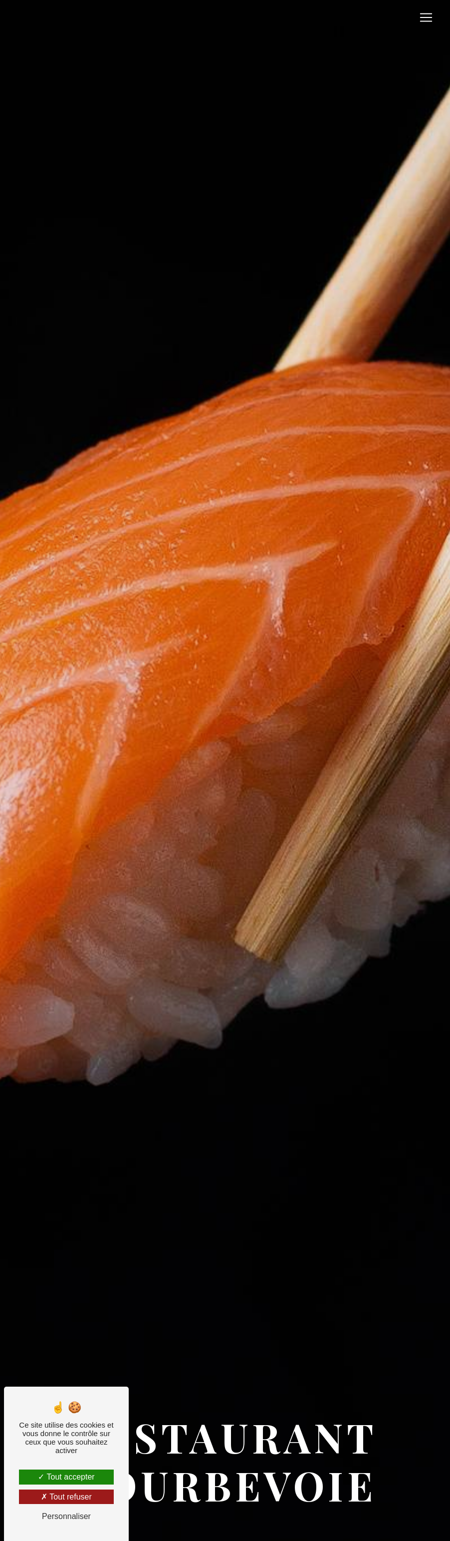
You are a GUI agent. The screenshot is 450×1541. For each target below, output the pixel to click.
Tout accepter (66, 1477)
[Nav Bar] (426, 17)
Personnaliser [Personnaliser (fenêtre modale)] (66, 1516)
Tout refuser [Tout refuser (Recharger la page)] (66, 1497)
